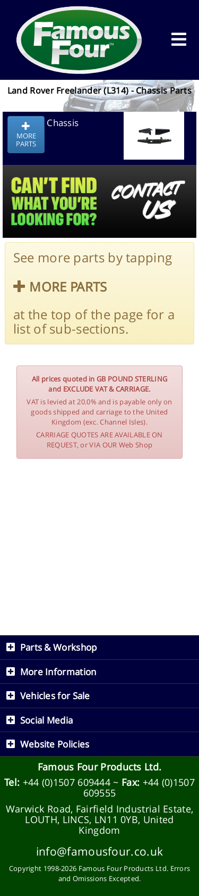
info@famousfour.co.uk (99, 851)
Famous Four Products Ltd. (100, 766)
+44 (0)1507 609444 (66, 782)
